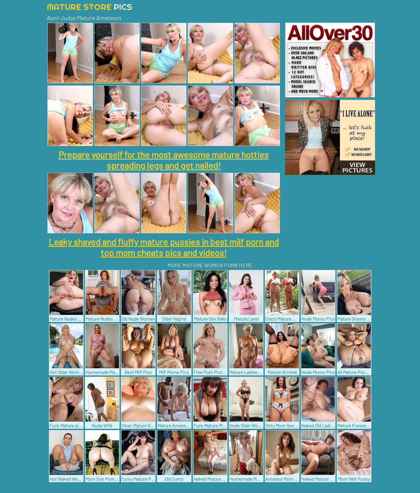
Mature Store (89, 6)
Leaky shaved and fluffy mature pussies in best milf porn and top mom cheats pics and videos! (164, 247)
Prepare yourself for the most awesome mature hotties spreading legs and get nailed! (163, 160)
